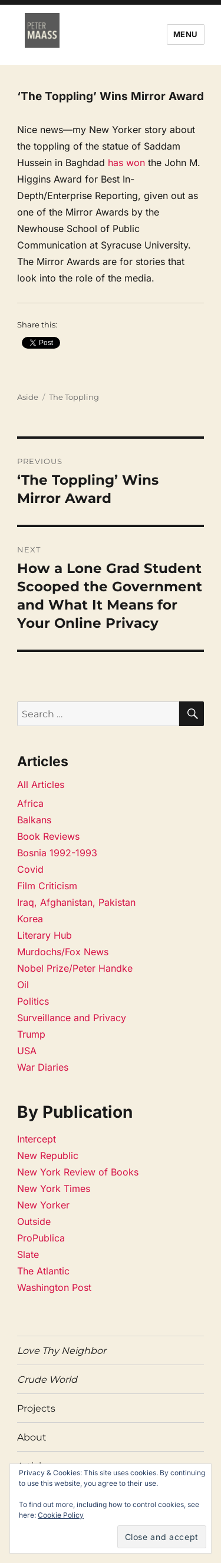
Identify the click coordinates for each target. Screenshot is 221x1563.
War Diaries (42, 1067)
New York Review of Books (77, 1172)
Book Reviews (48, 836)
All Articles (40, 784)
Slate (28, 1254)
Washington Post (54, 1287)
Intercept (36, 1139)
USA (27, 1051)
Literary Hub (44, 935)
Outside (34, 1221)
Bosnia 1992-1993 (57, 853)
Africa (30, 803)
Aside (27, 397)
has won (126, 162)
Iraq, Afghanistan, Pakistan (76, 902)
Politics (33, 1001)
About (32, 1437)
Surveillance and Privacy (71, 1018)
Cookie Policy (61, 1515)
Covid (30, 869)
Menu (185, 34)
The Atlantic (43, 1271)
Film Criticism (47, 886)
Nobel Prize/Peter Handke (75, 968)
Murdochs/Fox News (62, 952)
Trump (31, 1034)
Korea (30, 919)
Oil (23, 985)
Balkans (34, 820)
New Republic (47, 1155)
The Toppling (74, 397)
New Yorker (43, 1205)
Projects (36, 1408)
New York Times (53, 1188)
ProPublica (41, 1238)
